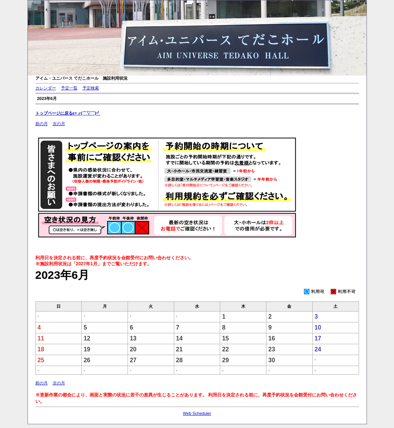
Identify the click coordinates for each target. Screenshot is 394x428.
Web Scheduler (197, 413)
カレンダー (45, 88)
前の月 (41, 123)
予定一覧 (69, 88)
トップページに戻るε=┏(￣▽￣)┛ (67, 113)
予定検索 (90, 88)
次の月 (59, 123)
